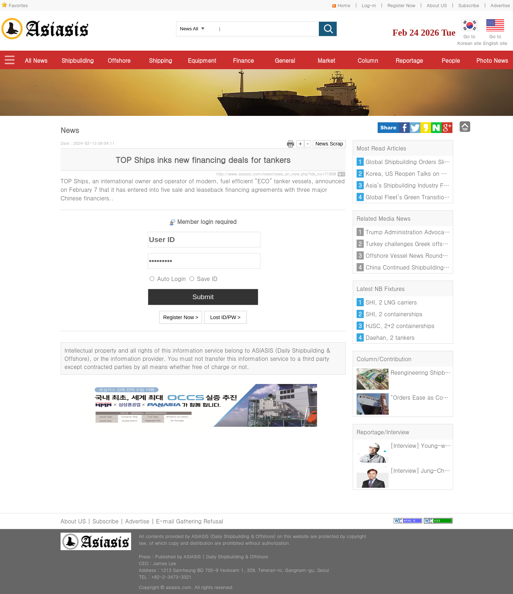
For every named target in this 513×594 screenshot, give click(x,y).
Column (368, 60)
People (451, 60)
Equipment (202, 60)
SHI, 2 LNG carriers (391, 302)
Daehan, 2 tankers (390, 337)
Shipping (160, 60)
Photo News (492, 60)
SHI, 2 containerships (394, 314)
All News (36, 60)
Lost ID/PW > (225, 317)
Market (326, 60)
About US (437, 5)
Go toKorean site (469, 32)
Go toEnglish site (495, 32)
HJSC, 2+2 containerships (400, 326)
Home (344, 5)
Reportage (409, 60)
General (285, 60)
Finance (243, 60)
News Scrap (329, 144)
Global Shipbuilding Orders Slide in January (423, 162)
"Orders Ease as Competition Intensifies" (427, 397)
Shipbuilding (78, 60)
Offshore (119, 60)
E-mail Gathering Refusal (189, 521)
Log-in (369, 5)
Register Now (401, 5)
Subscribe (469, 5)
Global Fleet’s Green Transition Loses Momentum (431, 197)
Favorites (18, 5)
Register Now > (180, 317)
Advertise (500, 5)
